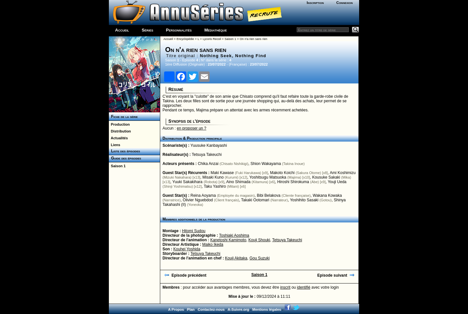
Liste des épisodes (124, 151)
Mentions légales (266, 309)
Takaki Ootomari (255, 200)
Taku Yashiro (215, 186)
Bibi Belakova (268, 195)
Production (119, 124)
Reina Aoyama (203, 195)
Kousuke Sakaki (326, 177)
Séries (147, 30)
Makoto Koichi (282, 172)
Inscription (315, 3)
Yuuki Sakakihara (187, 182)
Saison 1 (117, 166)
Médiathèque (215, 30)
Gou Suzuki (260, 258)
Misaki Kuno (213, 177)
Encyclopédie (185, 39)
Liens (114, 145)
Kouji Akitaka (236, 258)
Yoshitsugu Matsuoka (267, 177)
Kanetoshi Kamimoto (228, 240)
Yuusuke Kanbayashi (208, 145)
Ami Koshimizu (343, 172)
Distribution (120, 131)
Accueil (122, 30)
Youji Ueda (337, 182)
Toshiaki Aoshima (234, 235)
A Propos (176, 309)
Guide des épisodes (125, 158)
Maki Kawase (222, 172)
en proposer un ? (191, 128)
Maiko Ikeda (212, 244)
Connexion (344, 3)
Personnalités (179, 30)
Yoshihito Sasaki (304, 200)
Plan (191, 309)
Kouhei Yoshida (186, 249)
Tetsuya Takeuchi (207, 154)
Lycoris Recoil (212, 39)
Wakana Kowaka (327, 195)
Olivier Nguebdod (198, 200)
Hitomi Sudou (193, 231)
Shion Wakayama (266, 163)
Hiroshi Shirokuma (293, 182)
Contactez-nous (211, 309)
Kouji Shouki (259, 240)
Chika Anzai (208, 163)
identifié (303, 287)
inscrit (285, 287)
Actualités (118, 138)
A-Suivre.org (238, 309)
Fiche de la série (123, 116)
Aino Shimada (238, 182)
